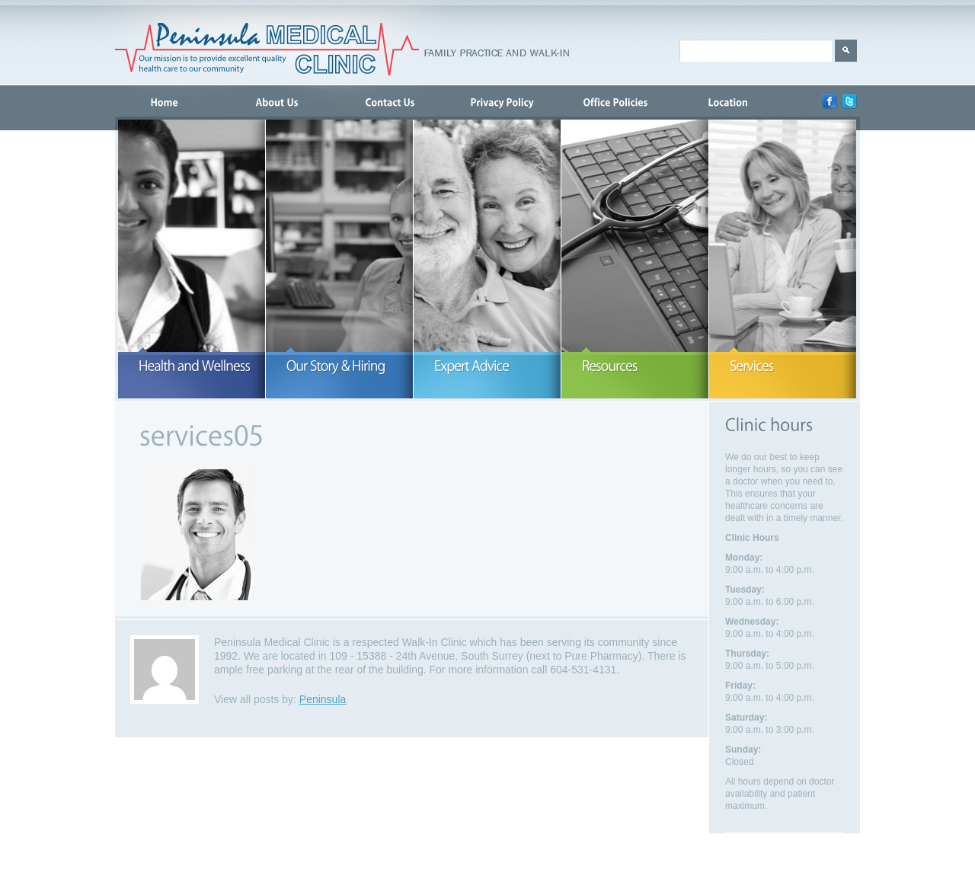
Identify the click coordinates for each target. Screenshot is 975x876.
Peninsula (323, 699)
